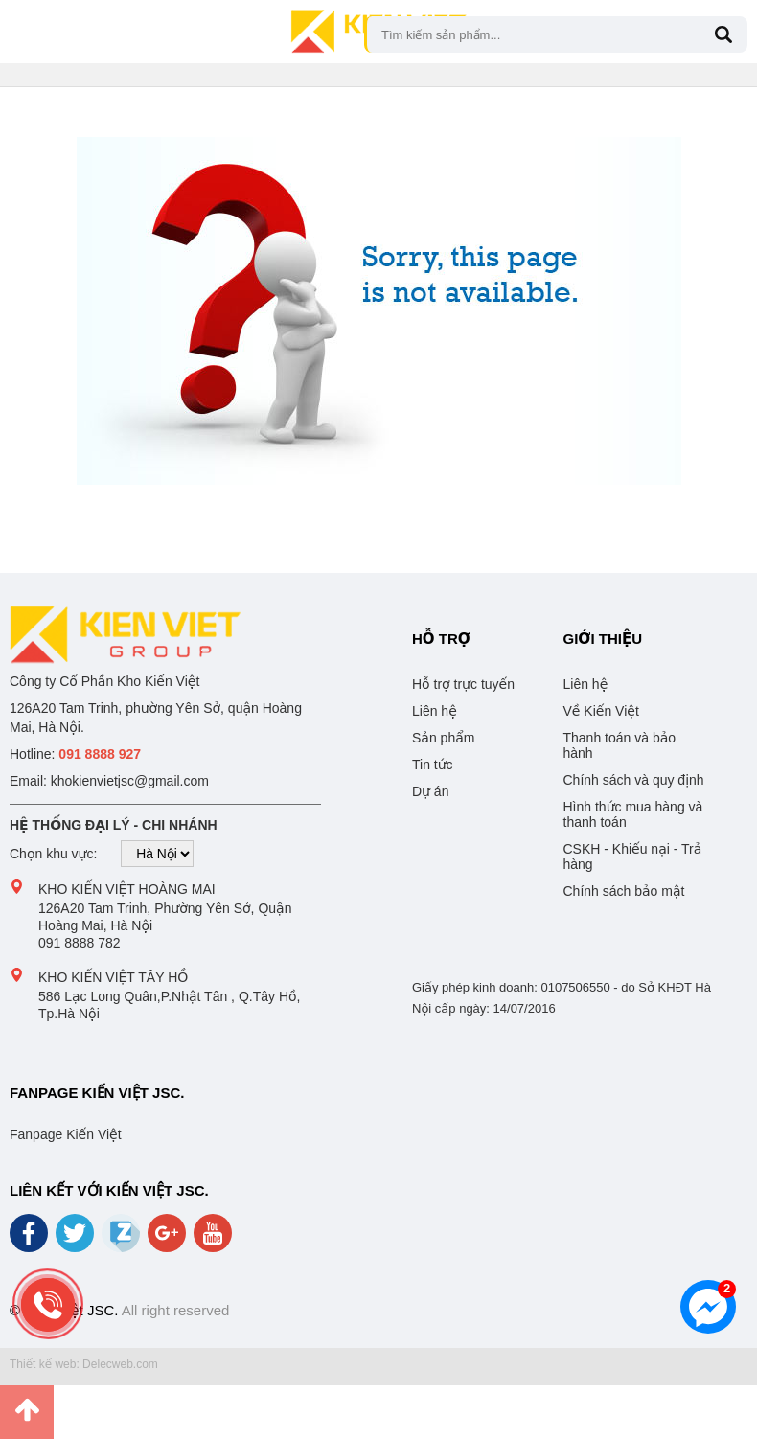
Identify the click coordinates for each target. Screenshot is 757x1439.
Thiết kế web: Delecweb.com (84, 1364)
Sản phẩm (443, 737)
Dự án (430, 791)
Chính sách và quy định (633, 780)
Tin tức (432, 764)
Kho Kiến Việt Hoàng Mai (127, 889)
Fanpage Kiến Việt (66, 1134)
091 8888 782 (79, 942)
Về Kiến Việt (601, 711)
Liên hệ (434, 711)
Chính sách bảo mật (624, 891)
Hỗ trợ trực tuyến (463, 684)
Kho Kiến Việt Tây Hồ (113, 977)
